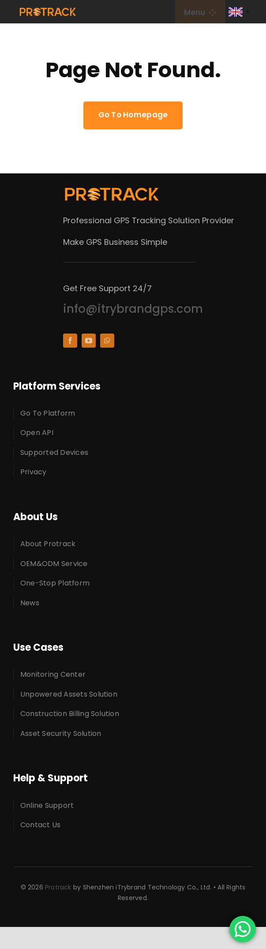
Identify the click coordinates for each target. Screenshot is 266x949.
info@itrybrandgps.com (133, 309)
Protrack (58, 887)
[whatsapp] (107, 341)
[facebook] (70, 341)
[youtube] (89, 341)
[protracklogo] (48, 10)
